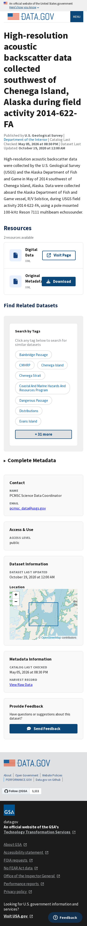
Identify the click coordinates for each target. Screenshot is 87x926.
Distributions (28, 411)
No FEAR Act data (21, 868)
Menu (77, 17)
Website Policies (52, 775)
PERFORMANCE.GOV (19, 780)
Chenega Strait (30, 375)
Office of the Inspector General (32, 875)
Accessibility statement (26, 852)
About (7, 775)
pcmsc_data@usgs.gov (28, 508)
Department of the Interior (25, 139)
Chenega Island (52, 365)
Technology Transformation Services (40, 832)
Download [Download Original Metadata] (58, 281)
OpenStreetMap (51, 637)
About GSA (15, 844)
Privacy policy (18, 891)
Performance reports (24, 883)
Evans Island (28, 421)
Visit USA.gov (18, 916)
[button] (15, 595)
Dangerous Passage (33, 400)
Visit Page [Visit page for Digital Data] (59, 255)
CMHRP (24, 365)
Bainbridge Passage (33, 355)
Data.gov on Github (48, 780)
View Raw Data (21, 684)
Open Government (26, 775)
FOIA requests (18, 860)
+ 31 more (43, 434)
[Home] (30, 16)
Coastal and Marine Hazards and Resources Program (42, 388)
